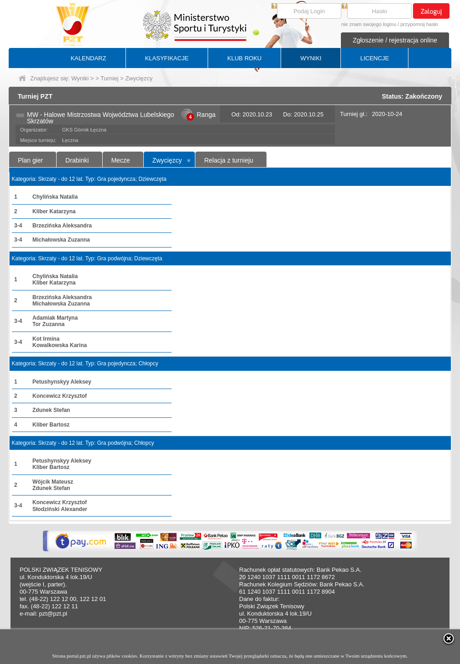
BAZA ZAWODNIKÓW (230, 81)
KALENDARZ (88, 58)
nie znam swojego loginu (368, 24)
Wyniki (80, 78)
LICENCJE (374, 58)
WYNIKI (310, 58)
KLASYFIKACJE (166, 58)
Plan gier (30, 160)
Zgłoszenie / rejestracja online (395, 40)
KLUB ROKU (244, 58)
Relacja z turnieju (228, 160)
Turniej (109, 78)
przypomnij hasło (419, 24)
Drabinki (77, 160)
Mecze (120, 160)
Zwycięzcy (167, 160)
